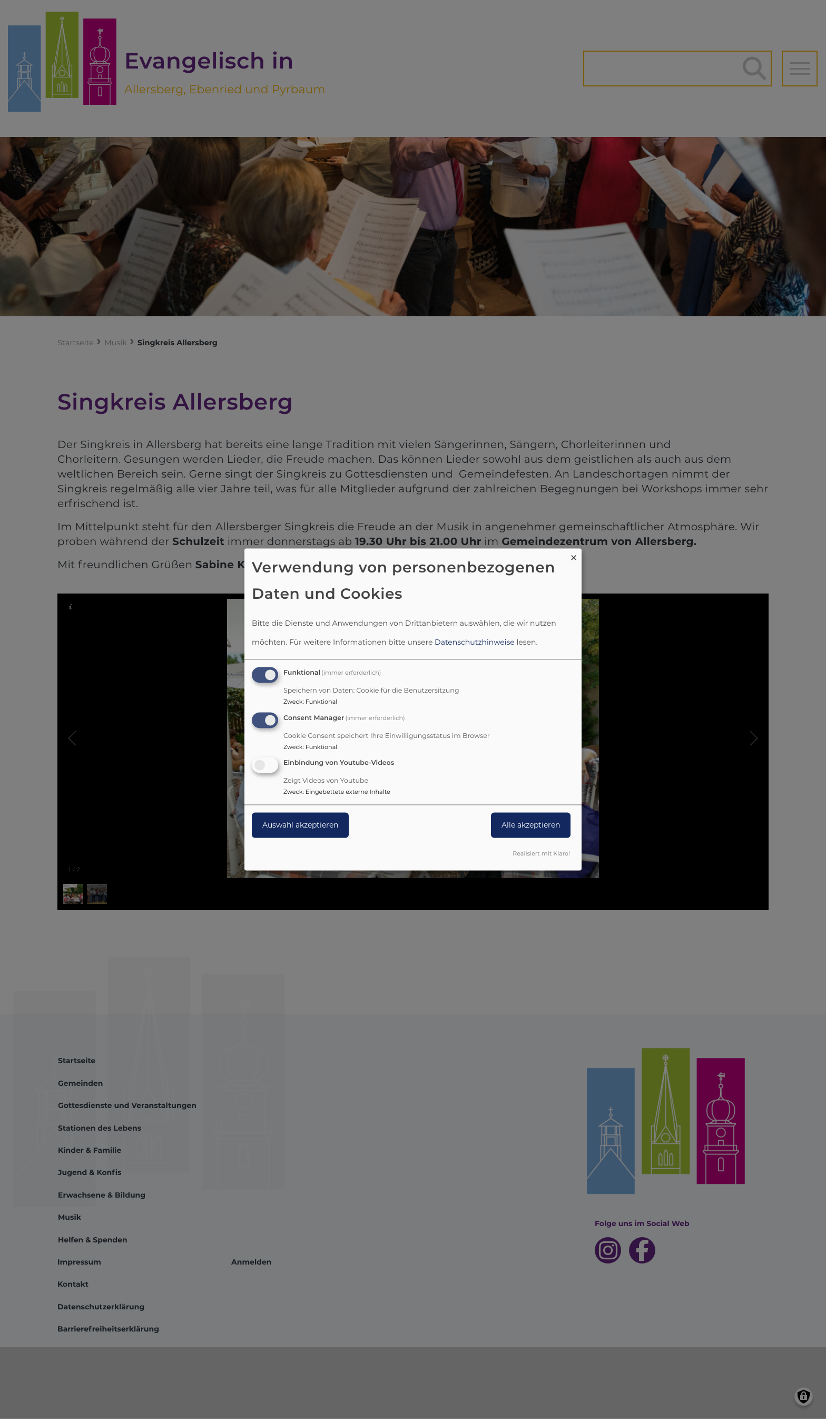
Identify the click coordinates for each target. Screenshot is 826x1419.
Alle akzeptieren (531, 825)
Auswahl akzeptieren (300, 825)
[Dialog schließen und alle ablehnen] (574, 554)
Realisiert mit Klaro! (541, 854)
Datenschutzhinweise (475, 642)
